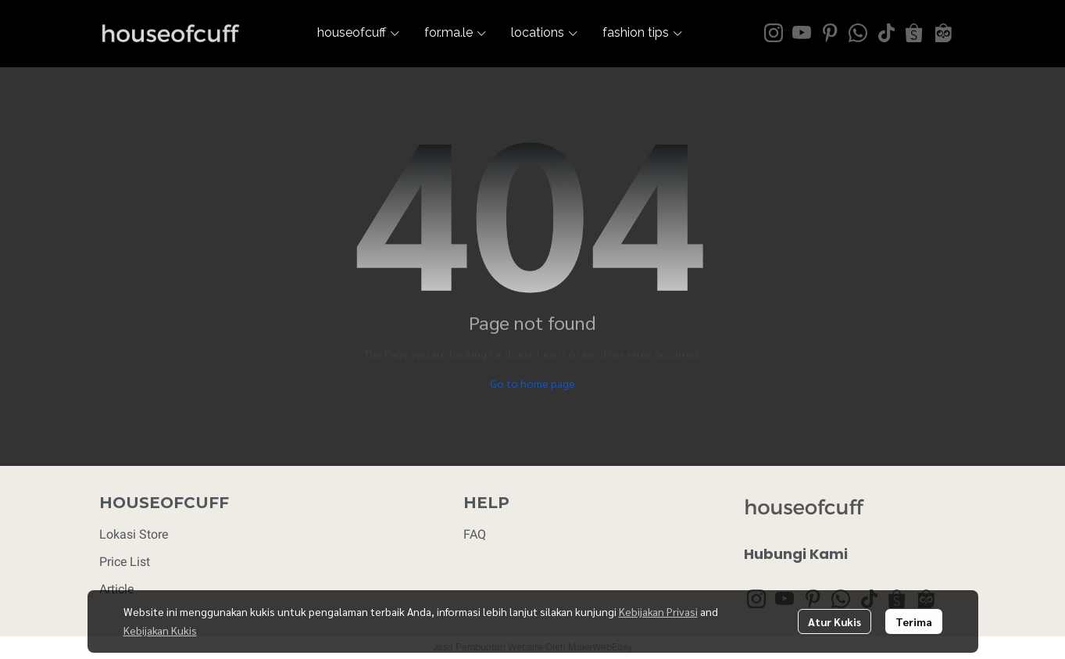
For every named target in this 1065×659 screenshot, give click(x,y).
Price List (124, 561)
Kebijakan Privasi (658, 611)
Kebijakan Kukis (160, 630)
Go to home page (532, 383)
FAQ (474, 534)
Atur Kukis (834, 621)
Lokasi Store (133, 534)
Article (116, 589)
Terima (913, 621)
